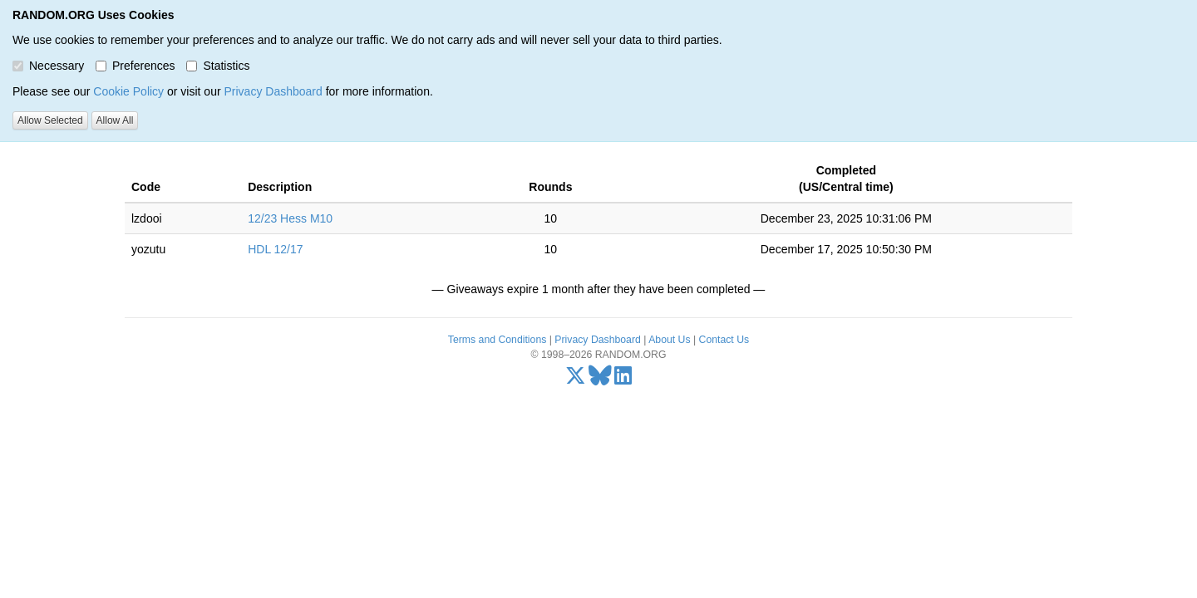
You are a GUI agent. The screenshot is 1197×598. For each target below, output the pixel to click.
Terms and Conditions (497, 340)
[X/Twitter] (575, 379)
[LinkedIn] (623, 379)
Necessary (48, 65)
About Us (669, 340)
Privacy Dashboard (273, 91)
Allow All (115, 120)
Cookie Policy (128, 91)
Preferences (135, 65)
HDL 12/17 (275, 249)
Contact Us (724, 340)
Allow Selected (50, 120)
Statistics (217, 65)
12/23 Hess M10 (290, 218)
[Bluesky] (600, 379)
